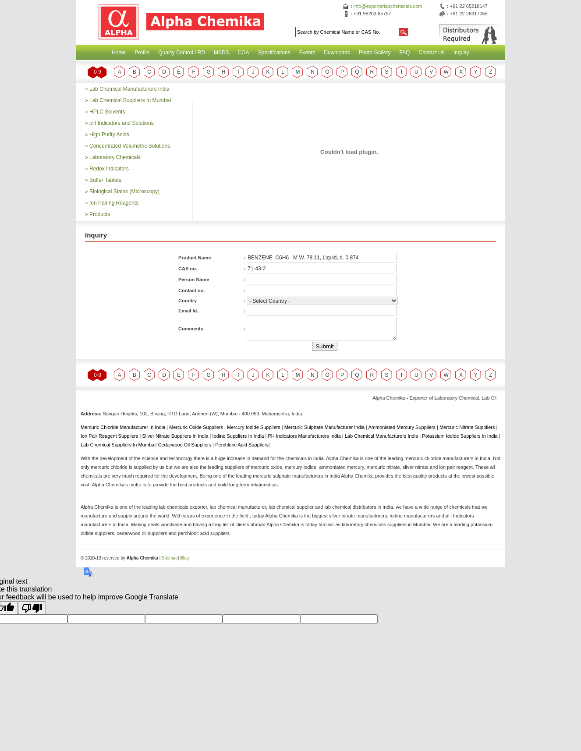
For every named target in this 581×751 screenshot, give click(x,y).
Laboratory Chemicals (115, 157)
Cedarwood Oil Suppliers (185, 444)
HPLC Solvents (107, 112)
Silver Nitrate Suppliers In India (175, 436)
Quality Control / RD (181, 53)
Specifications (274, 53)
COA (243, 53)
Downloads (337, 53)
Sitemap (170, 558)
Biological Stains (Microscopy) (124, 191)
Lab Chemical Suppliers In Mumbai (130, 100)
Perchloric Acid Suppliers (242, 444)
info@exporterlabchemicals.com (388, 6)
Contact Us (431, 53)
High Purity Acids (109, 134)
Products (99, 214)
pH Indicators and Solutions (121, 123)
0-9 (97, 72)
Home (119, 53)
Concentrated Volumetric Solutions (129, 146)
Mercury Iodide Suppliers (254, 427)
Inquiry (461, 53)
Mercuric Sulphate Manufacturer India (325, 427)
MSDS (221, 53)
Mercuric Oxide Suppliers (196, 427)
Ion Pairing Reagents (113, 203)
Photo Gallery (375, 53)
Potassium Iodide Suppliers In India (460, 436)
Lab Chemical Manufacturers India (129, 89)
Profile (142, 53)
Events (307, 53)
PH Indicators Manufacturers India (305, 436)
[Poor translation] (32, 607)
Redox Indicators (109, 169)
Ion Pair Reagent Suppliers (110, 436)
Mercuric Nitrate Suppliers (467, 427)
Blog (184, 558)
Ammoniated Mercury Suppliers (402, 427)
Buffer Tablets (105, 180)
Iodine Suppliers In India (238, 436)
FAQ (404, 53)
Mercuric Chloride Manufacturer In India (124, 427)
